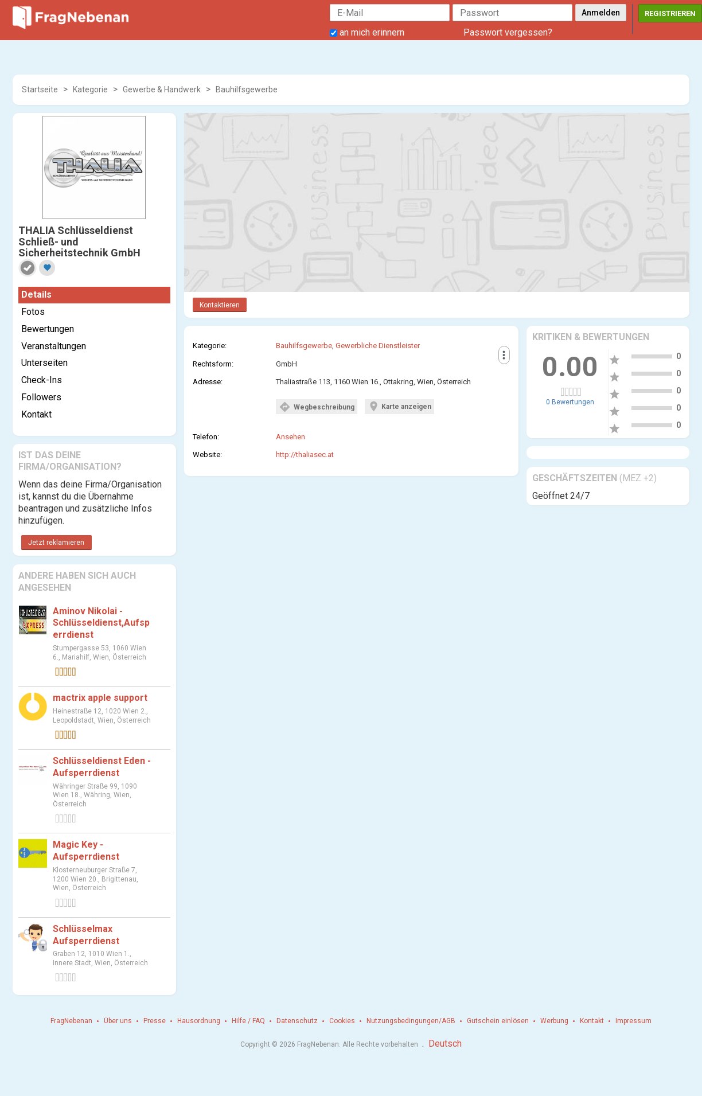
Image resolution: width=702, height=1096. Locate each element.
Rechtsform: (213, 364)
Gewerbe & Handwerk (162, 89)
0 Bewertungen (570, 402)
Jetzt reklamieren (56, 543)
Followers (41, 397)
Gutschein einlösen (498, 1021)
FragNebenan (71, 1021)
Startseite (40, 89)
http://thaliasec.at (305, 454)
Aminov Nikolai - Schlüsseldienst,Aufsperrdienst (101, 623)
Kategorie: (210, 345)
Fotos (33, 311)
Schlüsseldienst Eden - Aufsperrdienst (102, 766)
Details (36, 294)
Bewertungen (47, 328)
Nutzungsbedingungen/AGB (410, 1021)
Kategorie (90, 89)
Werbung (554, 1021)
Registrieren (670, 13)
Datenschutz (297, 1021)
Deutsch (445, 1043)
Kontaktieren (220, 305)
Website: (207, 454)
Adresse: (208, 381)
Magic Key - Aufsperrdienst (86, 850)
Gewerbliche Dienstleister (378, 345)
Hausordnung (198, 1021)
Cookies (342, 1021)
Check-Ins (41, 380)
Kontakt (36, 414)
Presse (154, 1021)
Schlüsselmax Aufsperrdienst (86, 934)
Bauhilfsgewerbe (247, 89)
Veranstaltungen (53, 346)
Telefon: (206, 436)
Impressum (633, 1021)
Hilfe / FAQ (248, 1021)
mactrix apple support (100, 697)
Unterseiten (44, 362)
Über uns (118, 1021)
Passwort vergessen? (507, 32)
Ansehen (290, 436)
